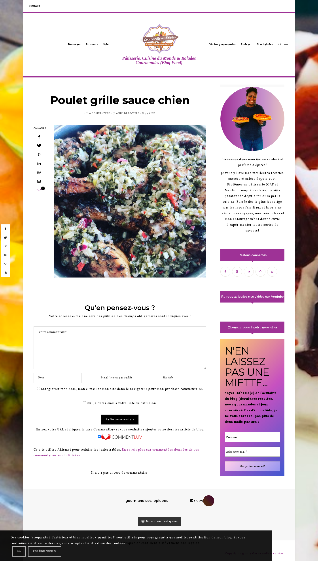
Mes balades (265, 44)
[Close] (19, 551)
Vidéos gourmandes (222, 44)
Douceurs (74, 44)
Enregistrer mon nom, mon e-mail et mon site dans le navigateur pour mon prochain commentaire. (122, 389)
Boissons (92, 44)
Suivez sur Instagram (159, 521)
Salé (106, 44)
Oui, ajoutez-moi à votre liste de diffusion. (120, 403)
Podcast (246, 44)
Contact (34, 6)
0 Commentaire (99, 113)
